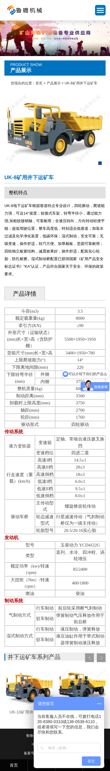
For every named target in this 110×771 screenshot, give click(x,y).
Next (101, 657)
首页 (39, 83)
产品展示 (54, 83)
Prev (89, 657)
